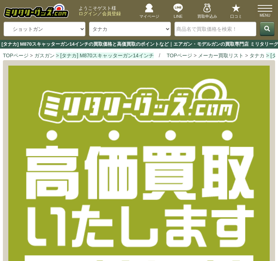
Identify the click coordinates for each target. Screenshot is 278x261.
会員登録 (111, 13)
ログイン (88, 13)
